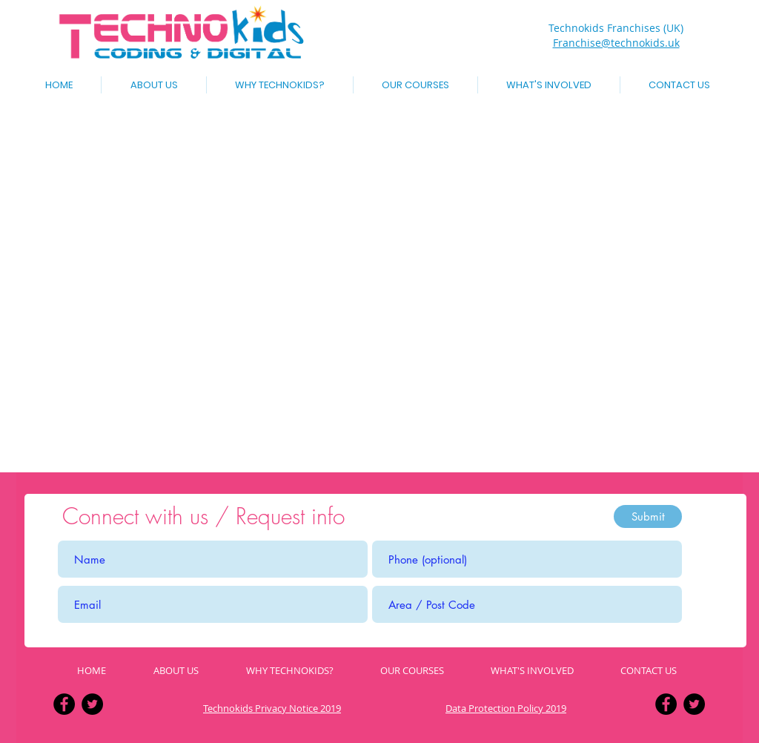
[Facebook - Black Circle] (64, 704)
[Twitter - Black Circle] (92, 704)
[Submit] (648, 516)
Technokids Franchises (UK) (615, 28)
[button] (415, 84)
